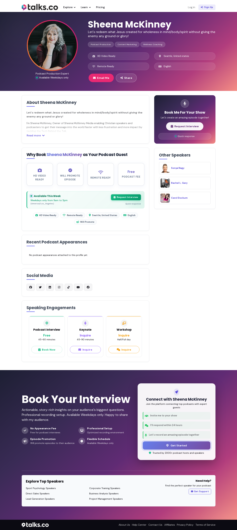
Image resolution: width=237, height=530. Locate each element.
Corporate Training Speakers (104, 488)
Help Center (139, 525)
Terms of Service (205, 525)
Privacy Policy (185, 525)
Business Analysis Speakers (104, 493)
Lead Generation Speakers (40, 498)
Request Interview (126, 198)
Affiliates (169, 525)
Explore (69, 7)
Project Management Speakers (106, 498)
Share (126, 78)
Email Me (101, 78)
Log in (191, 7)
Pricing (100, 7)
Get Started (176, 445)
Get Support (200, 491)
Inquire (85, 351)
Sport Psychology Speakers (41, 488)
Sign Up (207, 7)
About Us (124, 525)
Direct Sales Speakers (38, 493)
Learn (86, 7)
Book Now (46, 351)
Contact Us (155, 525)
